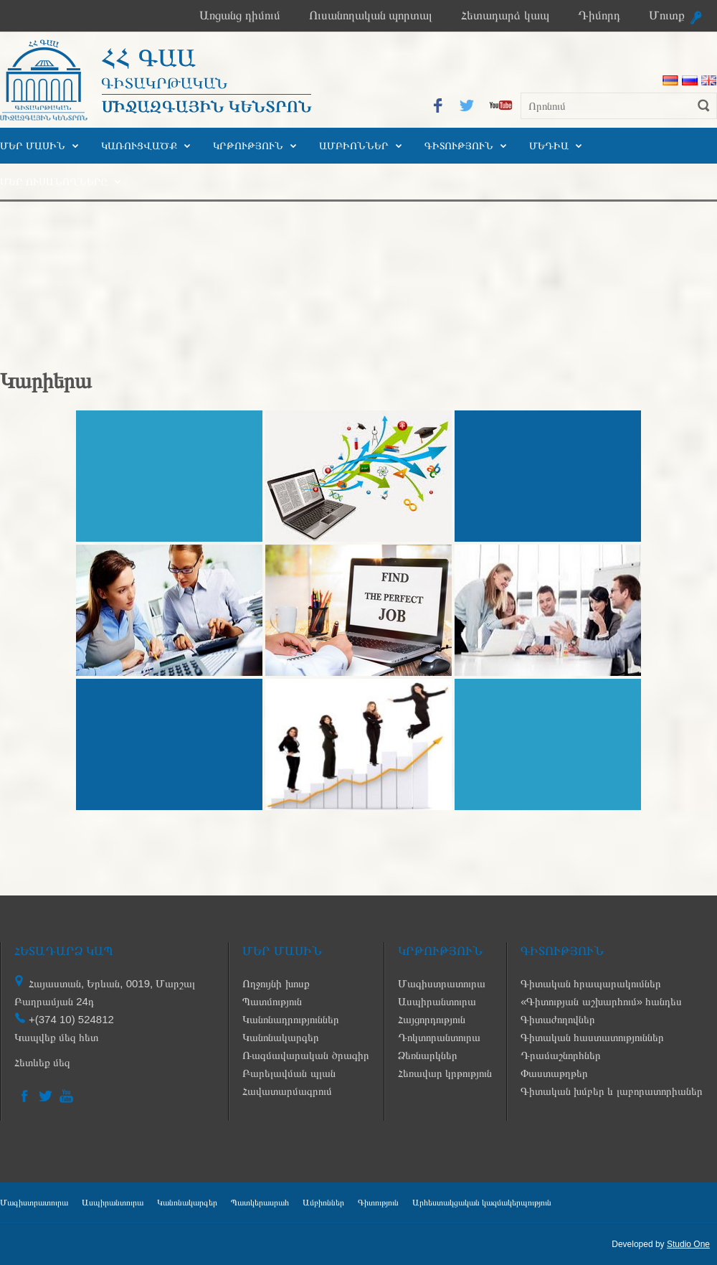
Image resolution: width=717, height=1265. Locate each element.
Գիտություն (458, 145)
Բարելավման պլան (288, 1073)
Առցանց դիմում (239, 15)
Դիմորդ (599, 15)
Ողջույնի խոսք (275, 983)
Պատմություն (272, 1001)
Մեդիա (549, 145)
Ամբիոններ (354, 145)
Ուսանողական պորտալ (371, 15)
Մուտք (667, 15)
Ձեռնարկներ (427, 1055)
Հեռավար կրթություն (445, 1073)
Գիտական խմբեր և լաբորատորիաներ (612, 1091)
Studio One (688, 1244)
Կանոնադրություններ (290, 1019)
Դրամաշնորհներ (561, 1055)
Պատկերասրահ (260, 1203)
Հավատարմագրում (287, 1091)
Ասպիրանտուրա (437, 1001)
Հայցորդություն (431, 1019)
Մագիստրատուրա (441, 983)
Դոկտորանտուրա (439, 1037)
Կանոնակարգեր (280, 1037)
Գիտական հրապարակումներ (591, 983)
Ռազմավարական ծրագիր (305, 1055)
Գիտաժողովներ (558, 1019)
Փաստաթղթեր (554, 1073)
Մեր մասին (32, 145)
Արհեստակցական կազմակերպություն (481, 1203)
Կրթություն (248, 145)
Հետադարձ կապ (505, 15)
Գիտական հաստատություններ (592, 1037)
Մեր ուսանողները (54, 181)
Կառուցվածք (139, 145)
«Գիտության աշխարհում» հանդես (601, 1001)
